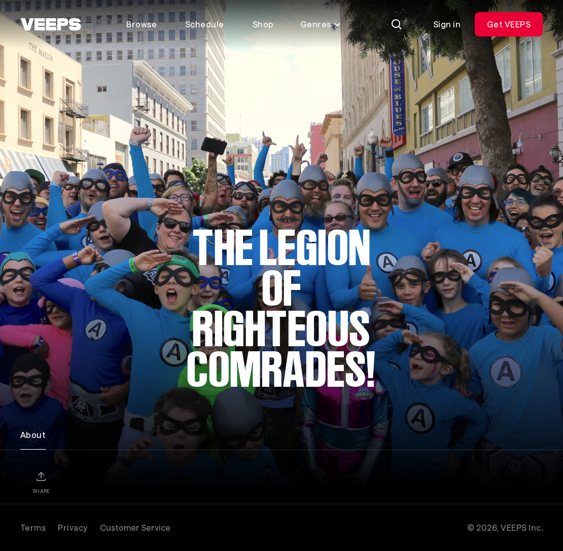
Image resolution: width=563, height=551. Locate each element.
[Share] (41, 482)
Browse (141, 24)
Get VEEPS (509, 24)
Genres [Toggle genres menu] (320, 24)
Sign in (447, 24)
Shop (263, 24)
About (33, 434)
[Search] (396, 24)
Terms (33, 527)
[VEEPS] (50, 24)
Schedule (204, 24)
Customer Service (135, 527)
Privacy (72, 527)
